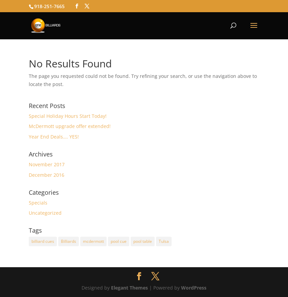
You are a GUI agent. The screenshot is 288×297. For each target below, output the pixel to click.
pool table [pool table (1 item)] (142, 241)
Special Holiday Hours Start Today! (68, 116)
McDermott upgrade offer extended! (70, 126)
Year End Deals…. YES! (54, 136)
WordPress (193, 287)
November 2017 (47, 164)
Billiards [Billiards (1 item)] (68, 241)
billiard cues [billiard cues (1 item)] (42, 241)
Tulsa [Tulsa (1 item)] (164, 241)
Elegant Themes (129, 287)
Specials (38, 202)
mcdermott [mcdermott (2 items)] (93, 241)
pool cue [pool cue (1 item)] (119, 241)
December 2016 (46, 175)
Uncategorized (45, 213)
